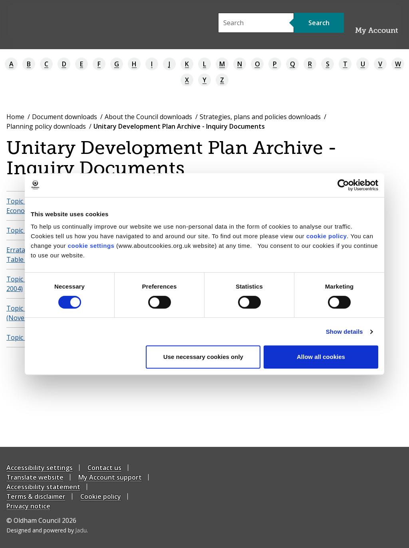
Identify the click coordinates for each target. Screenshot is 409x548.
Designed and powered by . (47, 530)
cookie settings (91, 245)
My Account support (110, 477)
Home (15, 116)
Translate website (35, 477)
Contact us (104, 467)
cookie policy (326, 236)
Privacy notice (28, 506)
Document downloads (64, 116)
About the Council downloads (148, 116)
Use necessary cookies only (203, 356)
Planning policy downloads (46, 126)
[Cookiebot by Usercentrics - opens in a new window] (343, 185)
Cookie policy (100, 496)
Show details (344, 331)
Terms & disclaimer (36, 496)
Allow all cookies (321, 356)
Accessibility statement (43, 486)
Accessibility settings (39, 467)
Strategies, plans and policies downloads (260, 116)
